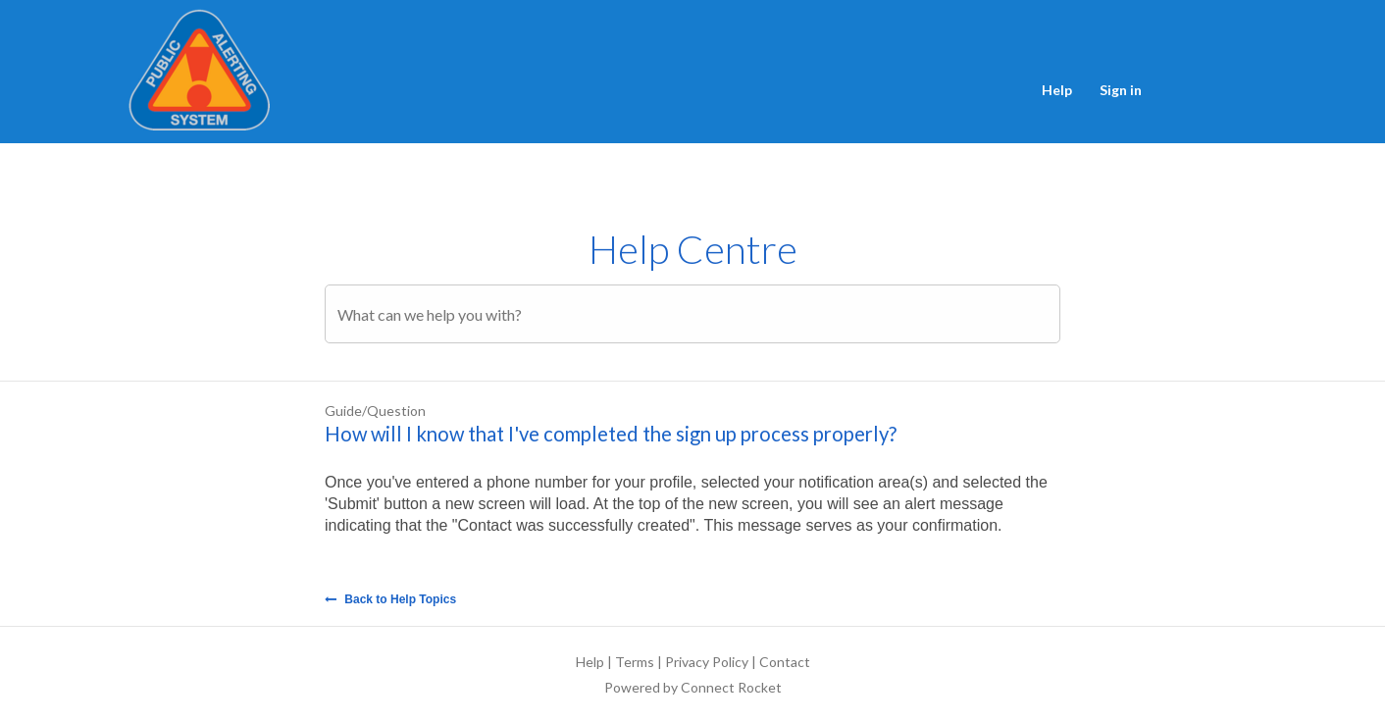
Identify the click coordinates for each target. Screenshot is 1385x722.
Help (1057, 89)
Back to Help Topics (390, 599)
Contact (784, 661)
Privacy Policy (706, 661)
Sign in (1121, 89)
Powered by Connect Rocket (693, 687)
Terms (634, 661)
